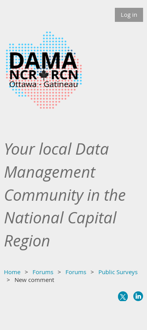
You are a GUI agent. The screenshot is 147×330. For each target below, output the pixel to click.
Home (12, 272)
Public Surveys (118, 272)
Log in (129, 14)
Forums (43, 272)
